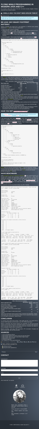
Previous (4, 351)
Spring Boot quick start (6, 339)
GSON (28, 168)
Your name (3, 368)
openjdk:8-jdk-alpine (5, 85)
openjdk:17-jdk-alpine (5, 87)
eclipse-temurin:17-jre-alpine (6, 90)
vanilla (30, 341)
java (22, 341)
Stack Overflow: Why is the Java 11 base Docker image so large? (15, 336)
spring (26, 341)
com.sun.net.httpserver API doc (8, 334)
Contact (22, 387)
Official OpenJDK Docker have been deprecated (11, 91)
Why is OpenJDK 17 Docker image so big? (10, 93)
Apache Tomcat (10, 34)
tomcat (35, 341)
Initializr (5, 31)
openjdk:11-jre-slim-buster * (6, 86)
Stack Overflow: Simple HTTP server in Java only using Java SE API (16, 335)
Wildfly (34, 34)
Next (36, 351)
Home (16, 387)
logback (17, 168)
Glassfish (4, 35)
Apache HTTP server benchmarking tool (12, 340)
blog (19, 341)
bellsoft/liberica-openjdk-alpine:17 (7, 89)
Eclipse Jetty (16, 34)
